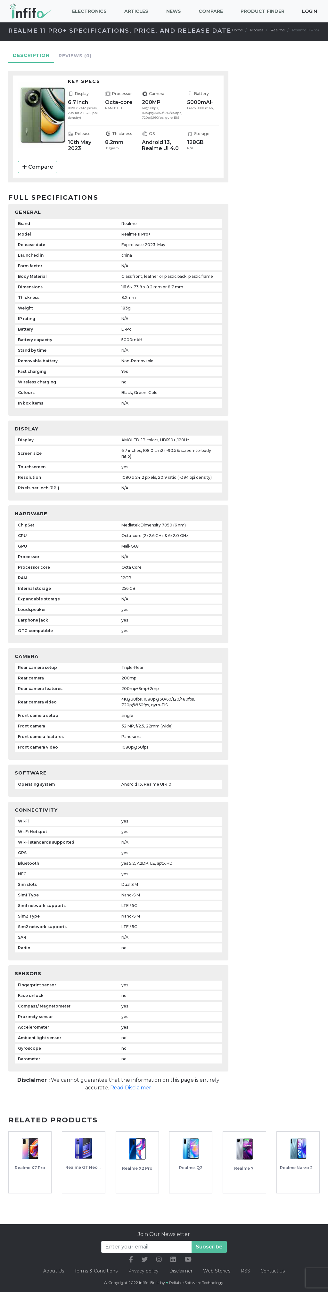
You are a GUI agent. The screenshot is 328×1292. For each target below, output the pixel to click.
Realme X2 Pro (137, 1174)
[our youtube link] (188, 1259)
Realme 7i (244, 1174)
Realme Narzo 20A (299, 1173)
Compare (37, 173)
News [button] (173, 11)
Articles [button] (136, 11)
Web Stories (217, 1271)
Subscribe (209, 1247)
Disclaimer (181, 1271)
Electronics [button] (89, 11)
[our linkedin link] (173, 1259)
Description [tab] (31, 61)
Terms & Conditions (95, 1271)
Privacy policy (143, 1271)
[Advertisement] (284, 171)
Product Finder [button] (262, 11)
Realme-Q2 (190, 1173)
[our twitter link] (145, 1259)
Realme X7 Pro (30, 1173)
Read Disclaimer (130, 1093)
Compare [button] (211, 11)
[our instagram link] (159, 1259)
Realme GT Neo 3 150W (89, 1173)
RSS (246, 1271)
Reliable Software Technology (196, 1282)
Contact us (274, 1271)
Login (309, 11)
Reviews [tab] (75, 61)
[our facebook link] (131, 1259)
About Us (52, 1271)
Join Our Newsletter (164, 1234)
